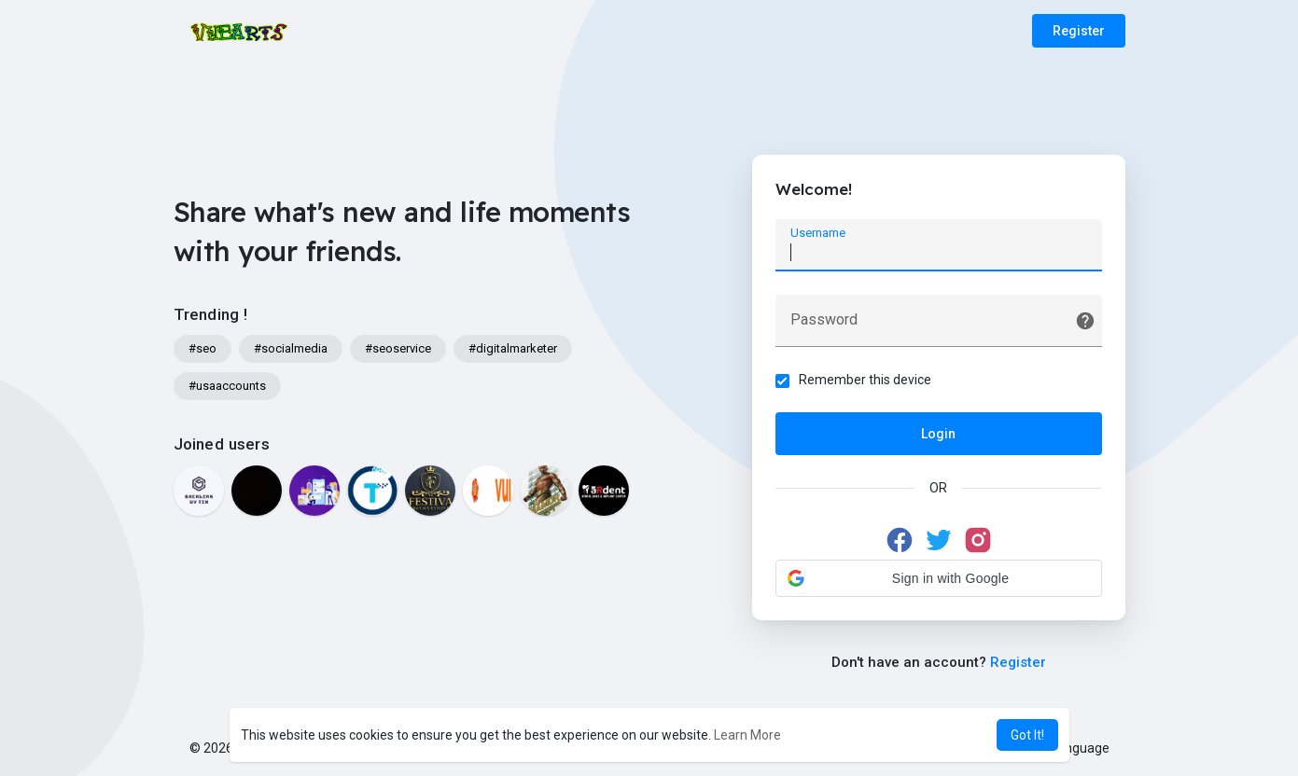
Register (1079, 30)
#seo (202, 348)
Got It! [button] (1027, 735)
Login (938, 433)
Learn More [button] (747, 735)
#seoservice (398, 348)
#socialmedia (291, 348)
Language (1073, 748)
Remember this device (865, 379)
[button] (938, 578)
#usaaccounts (227, 386)
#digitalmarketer (512, 348)
